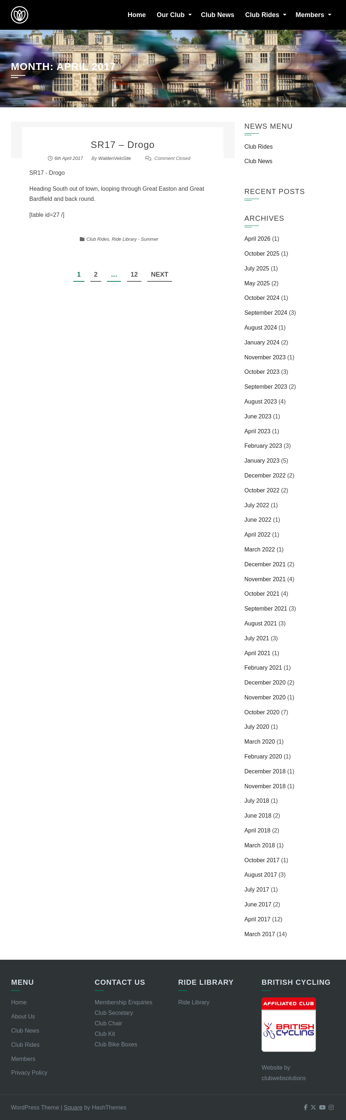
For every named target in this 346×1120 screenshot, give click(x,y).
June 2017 (258, 904)
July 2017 (256, 890)
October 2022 (262, 490)
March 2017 (259, 934)
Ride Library (193, 1002)
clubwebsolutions (283, 1078)
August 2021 (260, 623)
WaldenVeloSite (114, 158)
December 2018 (265, 771)
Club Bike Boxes (116, 1044)
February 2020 (263, 756)
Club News (217, 14)
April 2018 (257, 830)
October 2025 (262, 254)
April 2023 (257, 431)
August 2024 (260, 328)
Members (310, 14)
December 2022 (265, 475)
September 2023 (265, 387)
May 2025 (257, 283)
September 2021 (265, 609)
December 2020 (265, 682)
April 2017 (257, 919)
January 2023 (262, 461)
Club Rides (262, 14)
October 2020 (262, 712)
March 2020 (259, 742)
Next (159, 274)
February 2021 (263, 668)
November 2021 (265, 579)
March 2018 (259, 845)
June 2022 (258, 520)
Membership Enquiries (123, 1002)
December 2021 (265, 564)
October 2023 (262, 372)
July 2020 (256, 727)
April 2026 (257, 239)
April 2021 (257, 653)
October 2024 (262, 298)
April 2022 (257, 535)
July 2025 (256, 268)
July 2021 (256, 638)
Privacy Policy (29, 1073)
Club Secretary (114, 1013)
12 (134, 274)
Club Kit (105, 1034)
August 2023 (260, 401)
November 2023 (265, 357)
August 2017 (260, 875)
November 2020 (265, 697)
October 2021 (262, 594)
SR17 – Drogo (123, 144)
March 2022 (259, 549)
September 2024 (265, 313)
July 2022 (256, 505)
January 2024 (262, 342)
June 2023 (258, 416)
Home (137, 14)
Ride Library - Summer (135, 239)
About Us (23, 1016)
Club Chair (108, 1023)
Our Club (171, 14)
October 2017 (262, 860)
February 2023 (263, 446)
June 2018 (258, 816)
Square (73, 1107)
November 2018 (265, 786)
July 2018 (256, 801)
